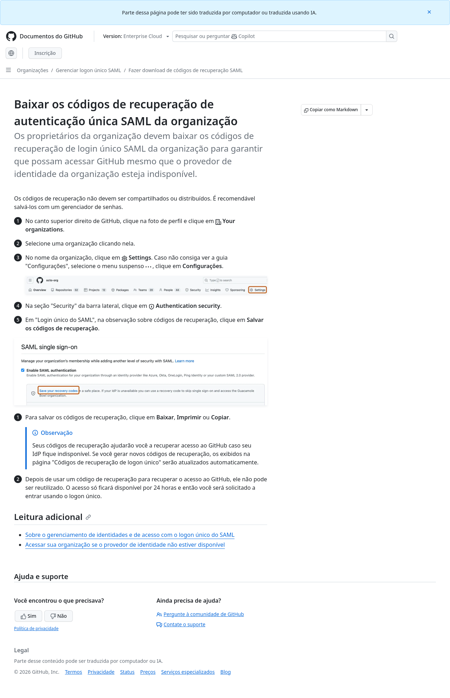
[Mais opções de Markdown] (367, 109)
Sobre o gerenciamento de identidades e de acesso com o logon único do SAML (129, 535)
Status (127, 671)
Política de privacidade (36, 629)
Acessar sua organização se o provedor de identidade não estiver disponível (125, 544)
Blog (225, 671)
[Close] (430, 11)
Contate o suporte (180, 624)
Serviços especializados (187, 671)
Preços (148, 671)
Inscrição (45, 53)
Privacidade (101, 671)
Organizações (33, 70)
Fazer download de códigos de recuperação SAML (186, 70)
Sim (28, 616)
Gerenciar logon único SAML (88, 70)
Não (58, 616)
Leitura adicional (52, 516)
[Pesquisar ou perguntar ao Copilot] (284, 36)
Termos (73, 671)
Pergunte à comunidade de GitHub (200, 614)
